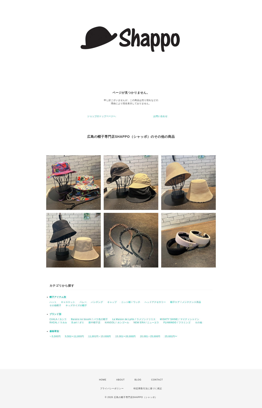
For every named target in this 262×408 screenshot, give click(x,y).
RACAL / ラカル (58, 322)
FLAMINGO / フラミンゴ (177, 322)
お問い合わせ (160, 116)
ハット (53, 302)
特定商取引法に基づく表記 (148, 388)
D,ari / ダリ (78, 322)
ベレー (83, 302)
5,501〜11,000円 (74, 336)
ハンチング (97, 302)
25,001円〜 (171, 336)
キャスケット (68, 302)
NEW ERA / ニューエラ (146, 322)
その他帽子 (55, 305)
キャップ (112, 302)
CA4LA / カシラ (58, 319)
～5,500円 (55, 336)
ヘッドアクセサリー (155, 302)
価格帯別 (54, 331)
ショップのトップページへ (101, 116)
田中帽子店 (94, 322)
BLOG (138, 379)
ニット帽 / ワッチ (130, 302)
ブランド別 (55, 314)
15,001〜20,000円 (125, 336)
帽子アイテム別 (57, 297)
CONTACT (157, 379)
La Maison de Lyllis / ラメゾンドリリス (134, 319)
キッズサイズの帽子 (76, 305)
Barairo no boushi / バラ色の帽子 (89, 319)
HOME (102, 379)
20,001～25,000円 (150, 336)
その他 (198, 322)
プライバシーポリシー (112, 388)
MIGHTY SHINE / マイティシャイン (179, 319)
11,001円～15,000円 (99, 336)
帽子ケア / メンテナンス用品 (185, 302)
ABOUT (120, 379)
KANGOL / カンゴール (117, 322)
